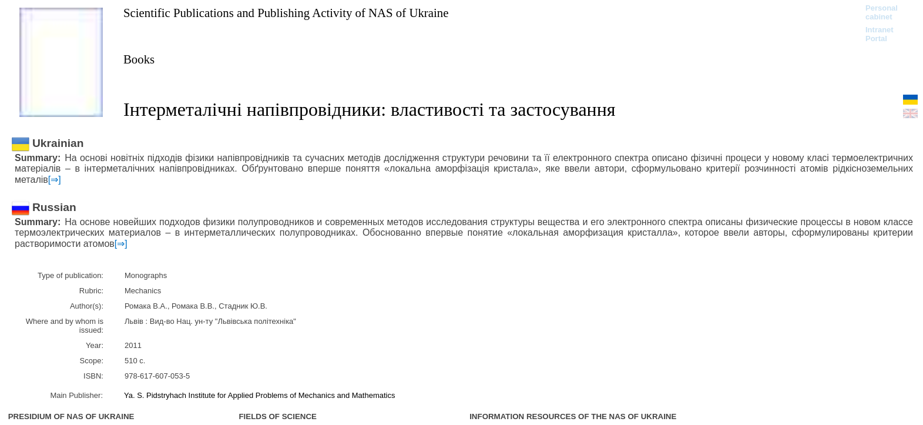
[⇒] (54, 180)
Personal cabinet (881, 12)
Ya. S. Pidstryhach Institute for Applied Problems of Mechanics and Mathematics (259, 395)
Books (139, 59)
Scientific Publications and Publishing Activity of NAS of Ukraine (285, 12)
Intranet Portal (879, 34)
